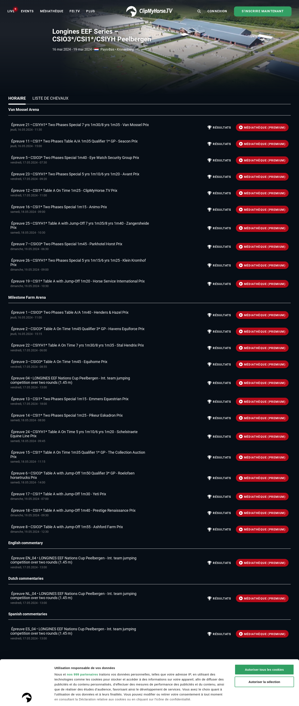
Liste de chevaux (50, 98)
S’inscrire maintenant (263, 11)
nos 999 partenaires (82, 632)
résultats (219, 127)
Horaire (17, 98)
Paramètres (63, 698)
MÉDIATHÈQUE (262, 127)
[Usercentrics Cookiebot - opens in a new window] (27, 698)
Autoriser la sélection (264, 639)
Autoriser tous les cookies (264, 627)
